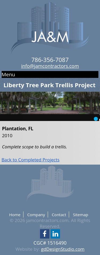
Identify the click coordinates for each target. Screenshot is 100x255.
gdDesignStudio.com (63, 249)
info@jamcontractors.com (50, 66)
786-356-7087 (50, 60)
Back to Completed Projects (31, 160)
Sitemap (80, 214)
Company (36, 214)
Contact (59, 214)
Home (14, 214)
